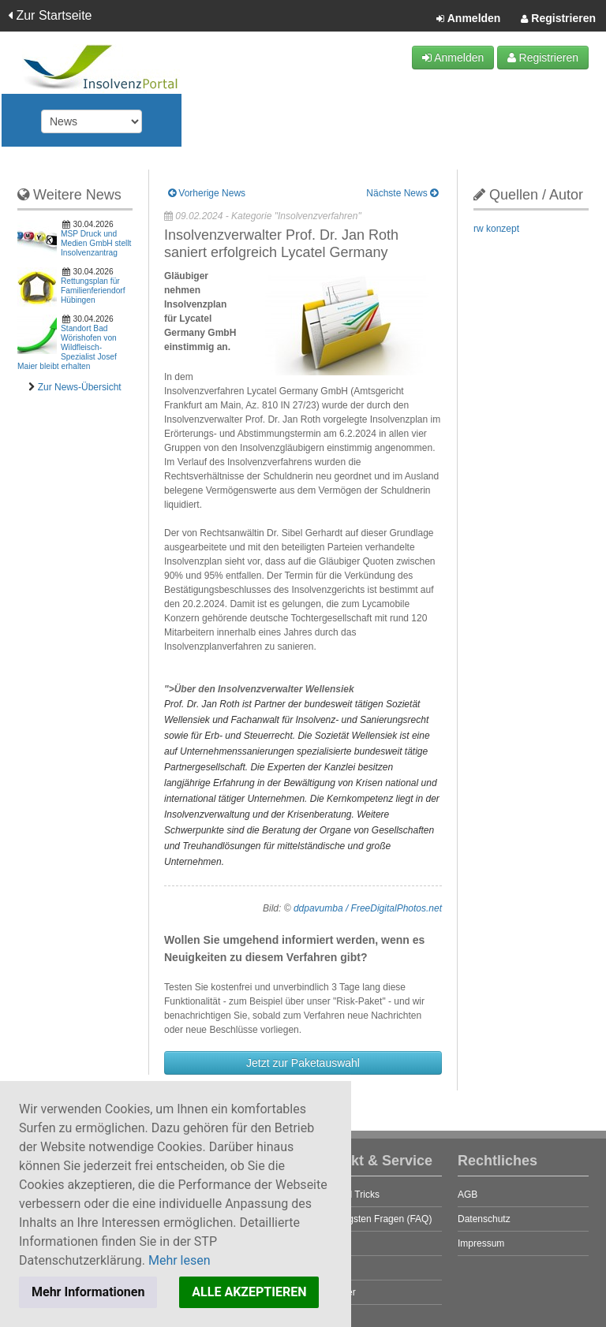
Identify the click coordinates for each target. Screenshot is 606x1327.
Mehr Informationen (88, 1291)
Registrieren (558, 19)
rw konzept (496, 228)
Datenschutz (484, 1218)
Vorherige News (206, 193)
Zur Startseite (50, 15)
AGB (467, 1194)
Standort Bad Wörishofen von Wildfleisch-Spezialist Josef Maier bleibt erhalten (67, 347)
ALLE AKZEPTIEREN (249, 1291)
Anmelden (468, 19)
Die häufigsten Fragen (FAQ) (371, 1218)
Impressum (481, 1243)
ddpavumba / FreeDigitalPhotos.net (368, 908)
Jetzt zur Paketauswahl (303, 1063)
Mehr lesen (179, 1260)
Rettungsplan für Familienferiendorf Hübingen (93, 290)
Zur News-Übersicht (80, 387)
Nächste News (402, 193)
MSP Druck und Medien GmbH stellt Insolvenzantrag (96, 243)
